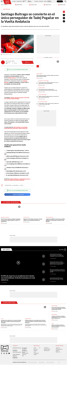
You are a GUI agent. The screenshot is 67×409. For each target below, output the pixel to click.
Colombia (14, 1)
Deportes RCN (24, 1)
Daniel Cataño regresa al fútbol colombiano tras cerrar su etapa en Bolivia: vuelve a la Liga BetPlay (48, 83)
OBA (22, 355)
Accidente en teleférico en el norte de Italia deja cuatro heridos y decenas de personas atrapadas (11, 321)
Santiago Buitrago (8, 185)
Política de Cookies (41, 362)
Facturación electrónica (24, 348)
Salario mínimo (39, 73)
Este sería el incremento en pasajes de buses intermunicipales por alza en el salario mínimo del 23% (48, 90)
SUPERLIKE (57, 350)
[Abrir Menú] (2, 1)
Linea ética (24, 354)
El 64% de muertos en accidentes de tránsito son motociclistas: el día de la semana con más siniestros (18, 278)
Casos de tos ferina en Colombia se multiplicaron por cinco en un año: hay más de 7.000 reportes (59, 317)
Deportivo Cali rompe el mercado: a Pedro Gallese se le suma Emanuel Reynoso (32, 220)
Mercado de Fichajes (43, 80)
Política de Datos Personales (32, 362)
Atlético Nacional (49, 217)
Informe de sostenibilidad (24, 350)
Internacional (19, 1)
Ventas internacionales (25, 353)
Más (62, 249)
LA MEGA (35, 354)
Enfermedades (54, 314)
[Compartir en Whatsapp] (64, 21)
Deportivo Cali (26, 217)
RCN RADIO (35, 350)
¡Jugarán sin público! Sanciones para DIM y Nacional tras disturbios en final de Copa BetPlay (55, 220)
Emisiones (4, 4)
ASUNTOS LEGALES (47, 349)
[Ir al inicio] (7, 2)
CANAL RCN (60, 1)
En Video (6, 249)
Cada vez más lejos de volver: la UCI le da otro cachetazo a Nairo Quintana (16, 98)
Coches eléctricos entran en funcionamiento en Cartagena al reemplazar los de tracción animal (57, 255)
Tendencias (41, 1)
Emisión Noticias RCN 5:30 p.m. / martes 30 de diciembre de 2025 (56, 279)
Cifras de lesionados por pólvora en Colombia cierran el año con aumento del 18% (57, 270)
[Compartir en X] (64, 18)
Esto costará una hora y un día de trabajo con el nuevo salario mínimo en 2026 (48, 76)
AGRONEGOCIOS (46, 350)
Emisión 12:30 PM (32, 5)
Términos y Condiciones (50, 362)
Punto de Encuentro (49, 1)
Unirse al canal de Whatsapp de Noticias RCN (17, 69)
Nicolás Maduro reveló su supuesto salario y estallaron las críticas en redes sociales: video (49, 104)
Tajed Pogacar (12, 77)
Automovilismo (28, 318)
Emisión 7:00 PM (47, 5)
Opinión (45, 1)
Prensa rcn (15, 355)
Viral (53, 323)
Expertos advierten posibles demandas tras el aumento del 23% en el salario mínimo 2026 (49, 97)
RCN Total (36, 349)
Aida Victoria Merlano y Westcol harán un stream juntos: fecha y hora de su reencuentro (58, 326)
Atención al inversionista (15, 357)
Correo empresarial (16, 354)
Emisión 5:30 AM (18, 5)
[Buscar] (65, 1)
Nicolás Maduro (42, 101)
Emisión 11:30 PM (61, 5)
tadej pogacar (15, 185)
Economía (36, 1)
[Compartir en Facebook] (64, 15)
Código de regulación (17, 352)
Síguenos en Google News (17, 194)
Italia (2, 318)
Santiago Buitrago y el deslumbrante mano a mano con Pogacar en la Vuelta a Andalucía (17, 179)
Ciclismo (21, 185)
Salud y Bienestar (29, 1)
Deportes (6, 9)
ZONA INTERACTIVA (59, 349)
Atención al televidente (15, 350)
